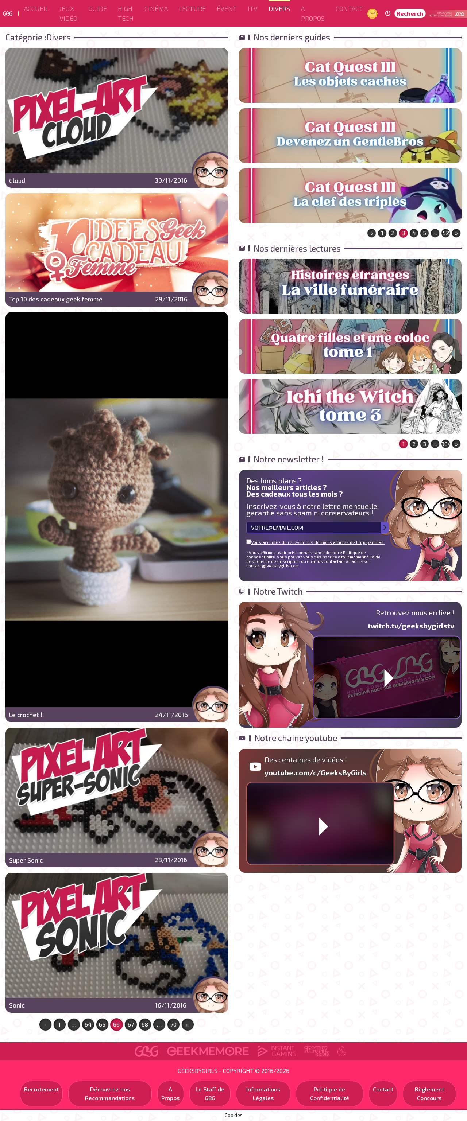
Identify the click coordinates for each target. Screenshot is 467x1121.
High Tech (126, 13)
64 (88, 1024)
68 (145, 1024)
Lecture (192, 8)
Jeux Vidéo (68, 13)
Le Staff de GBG (210, 1093)
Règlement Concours (429, 1093)
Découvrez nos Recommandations (110, 1093)
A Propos (313, 13)
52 (446, 232)
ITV (253, 8)
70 (173, 1024)
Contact (349, 8)
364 (445, 443)
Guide (97, 8)
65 (102, 1024)
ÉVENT (227, 8)
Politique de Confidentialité (329, 1093)
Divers (279, 8)
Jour (373, 13)
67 (131, 1024)
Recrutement (41, 1089)
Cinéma (156, 8)
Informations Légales (263, 1093)
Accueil (36, 8)
